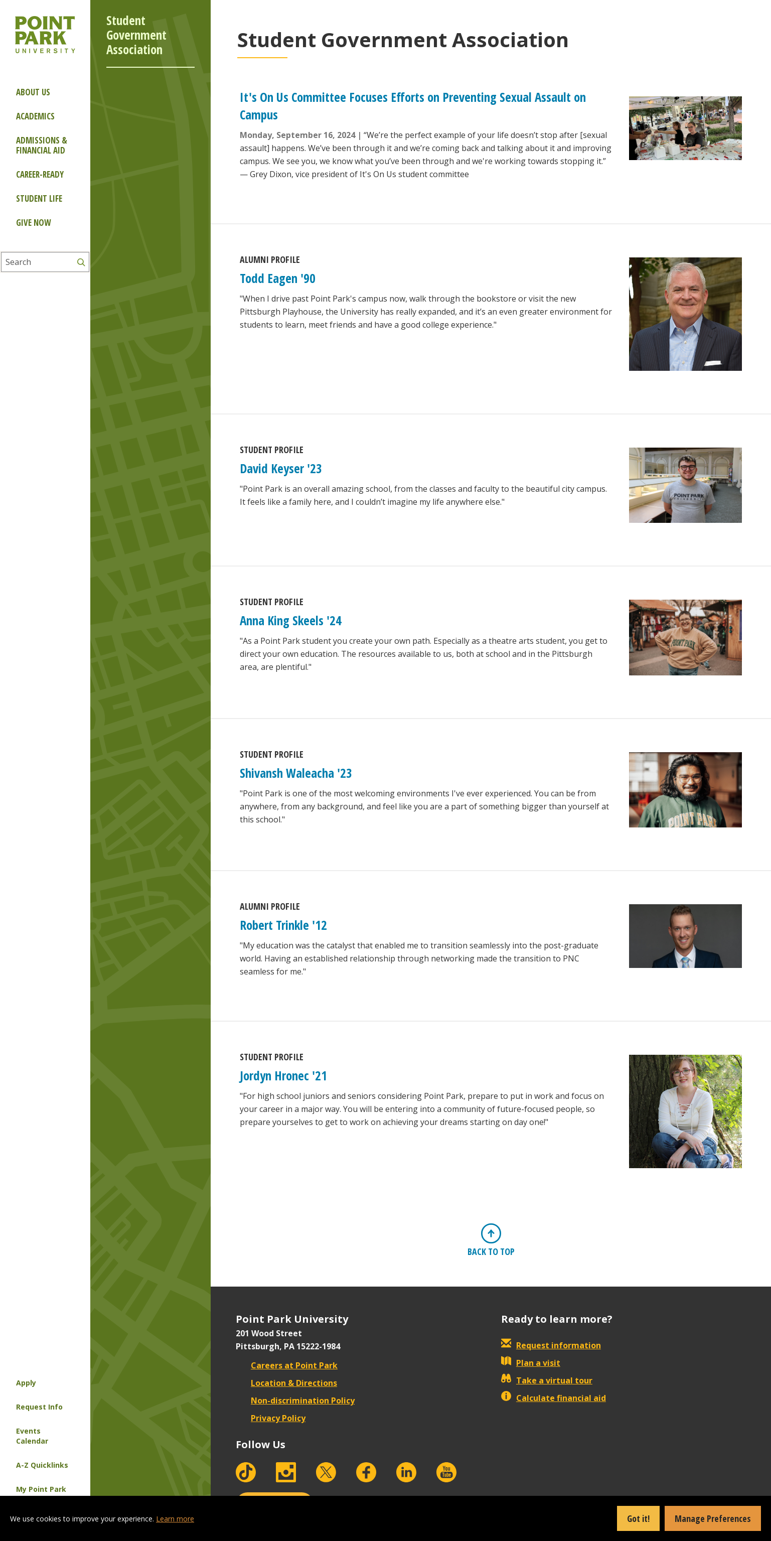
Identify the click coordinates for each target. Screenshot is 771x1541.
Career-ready (40, 174)
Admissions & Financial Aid (41, 145)
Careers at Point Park (287, 1365)
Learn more (175, 1518)
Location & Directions (286, 1382)
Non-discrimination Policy (295, 1400)
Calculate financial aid (553, 1398)
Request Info (39, 1407)
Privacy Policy (270, 1418)
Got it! (638, 1518)
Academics (35, 116)
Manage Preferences (713, 1518)
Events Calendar (32, 1436)
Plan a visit (530, 1362)
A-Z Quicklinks (42, 1465)
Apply (26, 1382)
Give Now (33, 222)
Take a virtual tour (546, 1380)
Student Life (39, 198)
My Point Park (41, 1489)
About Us (33, 92)
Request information (551, 1345)
